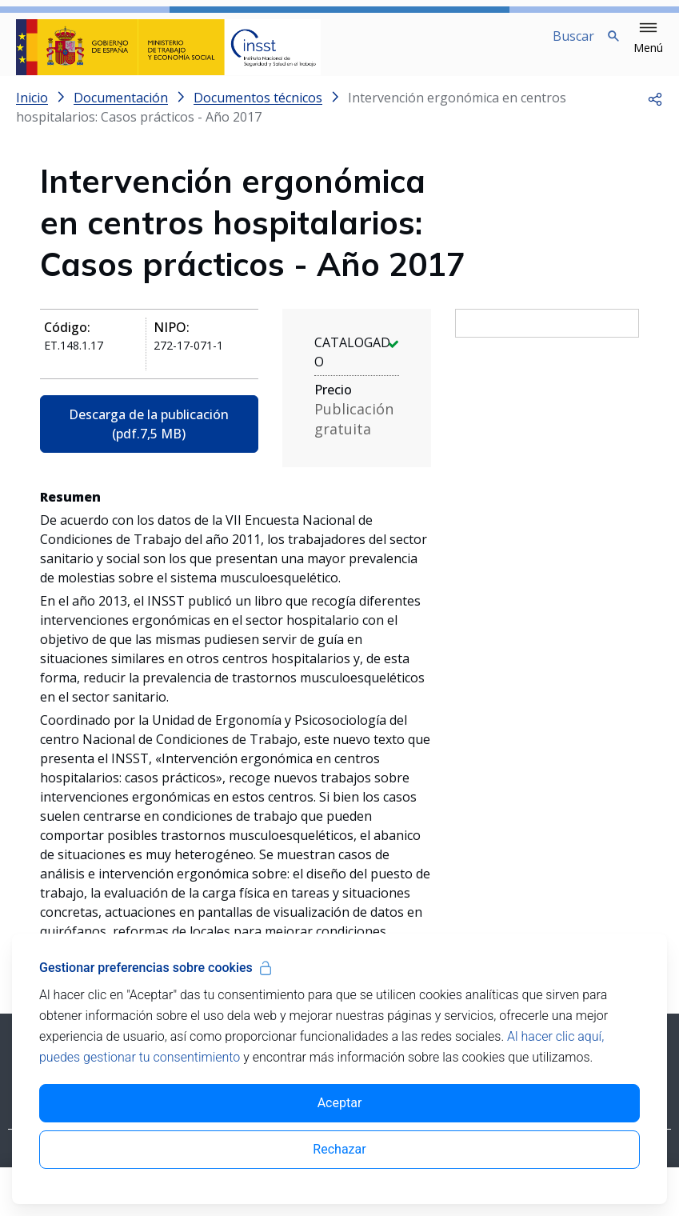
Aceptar (340, 1102)
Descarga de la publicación (149, 436)
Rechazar (339, 1149)
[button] (648, 38)
